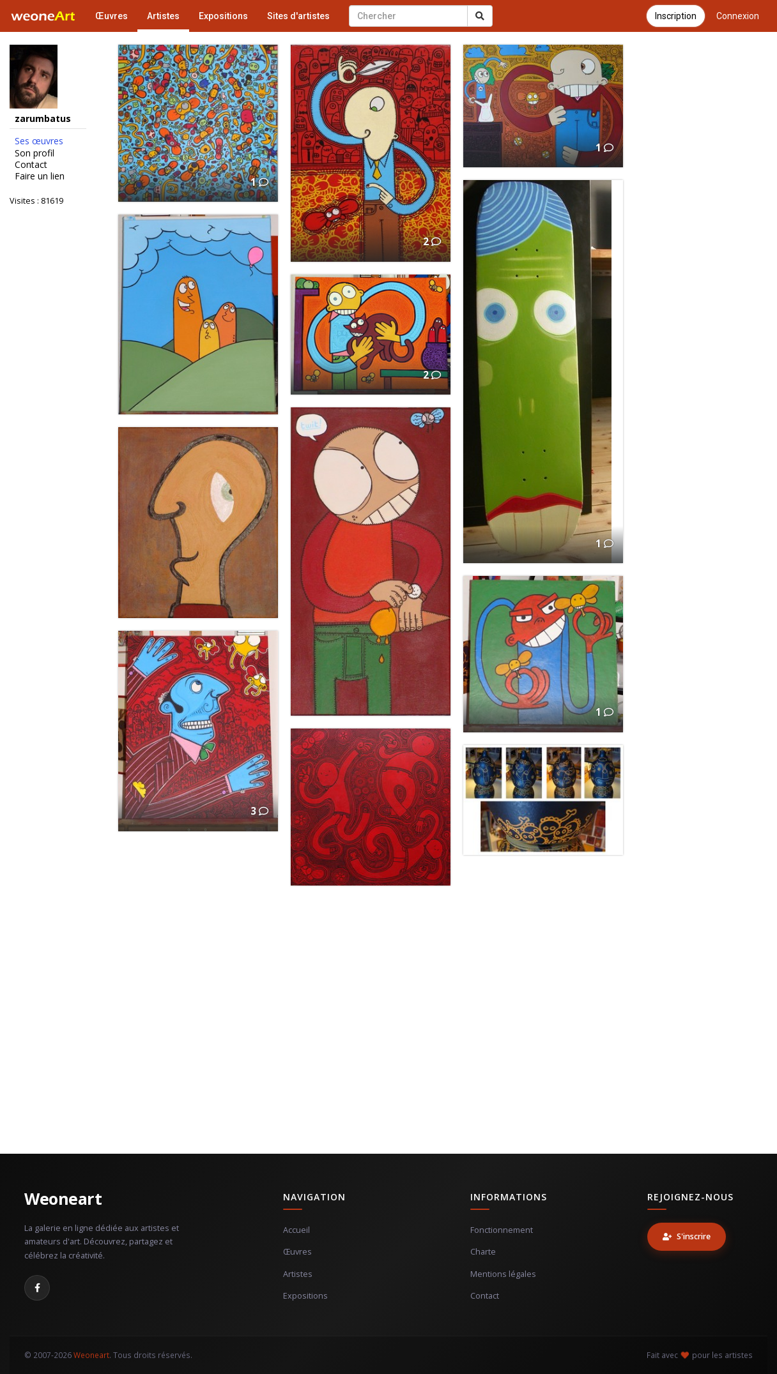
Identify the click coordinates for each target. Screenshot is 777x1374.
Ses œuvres (39, 141)
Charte (483, 1251)
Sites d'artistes (298, 16)
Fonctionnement (501, 1230)
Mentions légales (503, 1274)
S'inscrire (687, 1236)
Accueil (296, 1230)
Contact (31, 164)
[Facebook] (37, 1288)
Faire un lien (40, 176)
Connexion (737, 16)
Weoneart (63, 1198)
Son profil (34, 153)
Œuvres (111, 16)
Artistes (163, 16)
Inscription (675, 16)
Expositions (223, 16)
